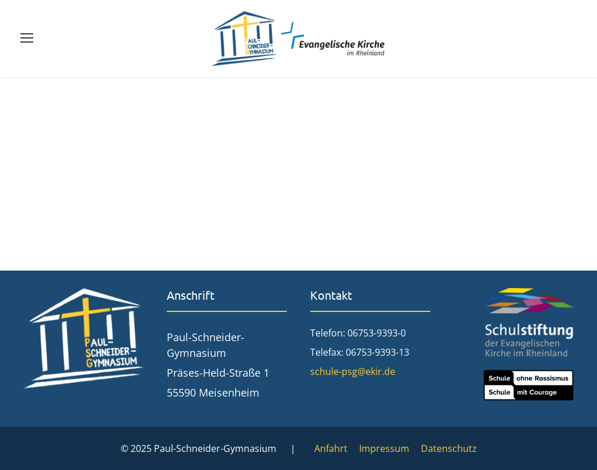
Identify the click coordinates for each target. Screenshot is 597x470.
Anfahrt (330, 448)
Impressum (384, 448)
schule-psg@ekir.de (352, 371)
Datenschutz (449, 448)
